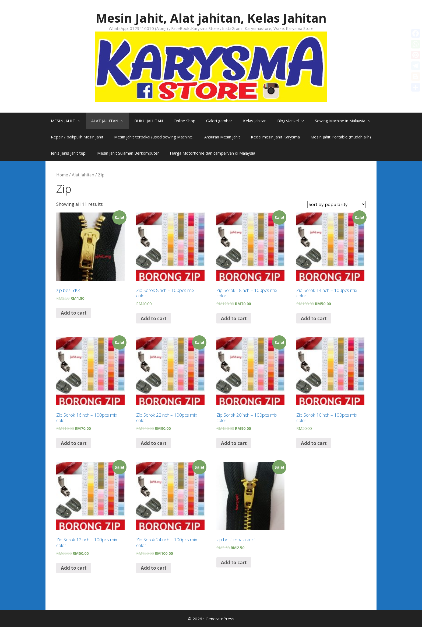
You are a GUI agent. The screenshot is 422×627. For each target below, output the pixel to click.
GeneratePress (220, 618)
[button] (80, 121)
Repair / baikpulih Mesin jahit (77, 137)
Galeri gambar (219, 120)
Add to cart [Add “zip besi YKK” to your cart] (74, 313)
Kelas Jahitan (254, 120)
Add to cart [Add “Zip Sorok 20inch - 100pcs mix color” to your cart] (234, 443)
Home (62, 175)
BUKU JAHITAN (148, 120)
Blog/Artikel (293, 121)
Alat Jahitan (83, 175)
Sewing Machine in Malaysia (345, 121)
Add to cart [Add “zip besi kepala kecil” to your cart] (234, 562)
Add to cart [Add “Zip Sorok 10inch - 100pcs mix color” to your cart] (314, 443)
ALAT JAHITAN (110, 121)
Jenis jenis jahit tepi (68, 153)
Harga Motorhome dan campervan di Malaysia (212, 153)
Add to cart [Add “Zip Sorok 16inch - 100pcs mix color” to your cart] (74, 443)
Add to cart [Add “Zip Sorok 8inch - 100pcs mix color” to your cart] (154, 318)
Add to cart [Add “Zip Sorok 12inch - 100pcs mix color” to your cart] (74, 568)
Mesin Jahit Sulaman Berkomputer (128, 153)
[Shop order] (336, 204)
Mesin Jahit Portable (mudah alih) (341, 137)
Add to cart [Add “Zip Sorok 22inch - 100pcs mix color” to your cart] (154, 443)
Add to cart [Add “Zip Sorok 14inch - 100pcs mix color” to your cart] (314, 318)
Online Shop (184, 120)
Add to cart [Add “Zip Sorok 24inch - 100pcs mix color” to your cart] (154, 568)
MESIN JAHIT (68, 121)
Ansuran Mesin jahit (222, 137)
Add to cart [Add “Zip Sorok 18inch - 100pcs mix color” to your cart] (234, 318)
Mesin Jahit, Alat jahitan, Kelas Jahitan (211, 18)
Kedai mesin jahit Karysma (275, 137)
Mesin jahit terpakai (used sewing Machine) (154, 137)
